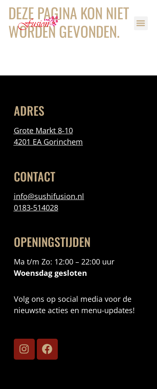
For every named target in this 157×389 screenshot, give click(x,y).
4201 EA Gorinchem (48, 142)
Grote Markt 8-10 (43, 130)
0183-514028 (36, 207)
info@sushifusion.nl (49, 196)
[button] (141, 23)
